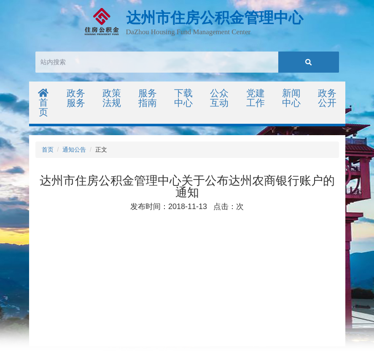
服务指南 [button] (147, 98)
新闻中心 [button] (291, 98)
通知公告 (74, 149)
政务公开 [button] (327, 98)
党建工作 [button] (255, 98)
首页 (44, 102)
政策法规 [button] (111, 98)
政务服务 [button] (76, 98)
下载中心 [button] (183, 98)
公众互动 (219, 98)
